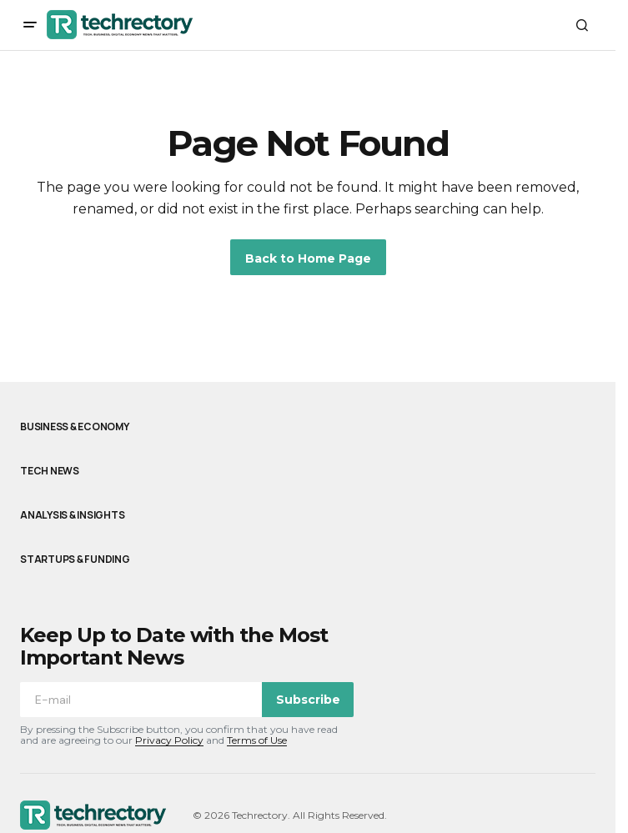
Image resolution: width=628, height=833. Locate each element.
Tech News (49, 471)
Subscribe (308, 699)
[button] (30, 25)
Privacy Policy (169, 740)
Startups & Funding (75, 559)
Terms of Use (257, 740)
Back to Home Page (308, 258)
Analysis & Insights (72, 515)
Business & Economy (74, 427)
